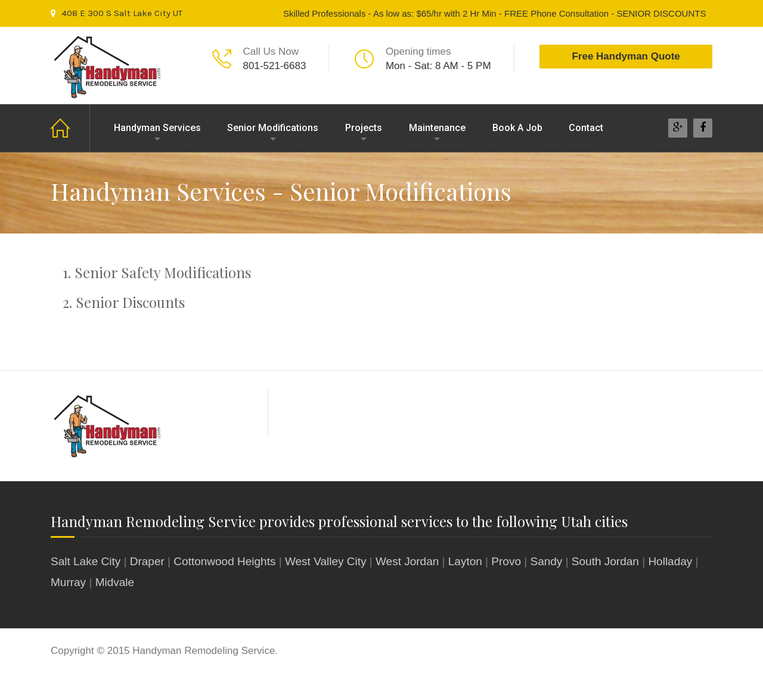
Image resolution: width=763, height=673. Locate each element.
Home (70, 128)
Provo (506, 561)
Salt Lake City (85, 561)
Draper (147, 561)
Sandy (546, 561)
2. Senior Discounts (124, 301)
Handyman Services (157, 127)
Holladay (670, 561)
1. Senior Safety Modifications (157, 272)
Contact (586, 127)
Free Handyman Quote (625, 56)
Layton (465, 561)
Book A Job (517, 127)
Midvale (114, 582)
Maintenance (437, 127)
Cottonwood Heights (224, 561)
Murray (68, 582)
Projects (363, 127)
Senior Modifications (272, 127)
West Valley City (326, 561)
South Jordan (605, 561)
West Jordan (407, 561)
